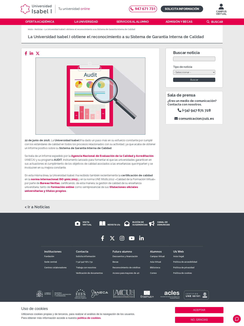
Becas (115, 262)
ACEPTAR (199, 310)
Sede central (50, 262)
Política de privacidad (183, 267)
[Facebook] (27, 53)
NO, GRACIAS (199, 319)
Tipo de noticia (182, 66)
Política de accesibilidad (185, 262)
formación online (62, 187)
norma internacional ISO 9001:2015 (54, 179)
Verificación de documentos (89, 273)
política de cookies (89, 318)
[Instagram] (122, 238)
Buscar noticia (186, 52)
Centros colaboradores (55, 267)
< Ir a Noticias (37, 207)
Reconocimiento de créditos (126, 267)
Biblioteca (155, 267)
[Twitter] (39, 53)
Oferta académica (39, 21)
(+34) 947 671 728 (194, 110)
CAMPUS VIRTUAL (221, 10)
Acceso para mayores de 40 (126, 273)
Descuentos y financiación (125, 256)
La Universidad (86, 21)
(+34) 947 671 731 (84, 262)
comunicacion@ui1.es (194, 118)
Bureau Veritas (50, 183)
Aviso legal (178, 256)
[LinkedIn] (32, 53)
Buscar (217, 22)
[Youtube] (132, 238)
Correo (153, 273)
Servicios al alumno (132, 21)
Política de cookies (182, 273)
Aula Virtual (155, 262)
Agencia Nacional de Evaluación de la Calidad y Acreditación (112, 155)
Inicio (30, 29)
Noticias (39, 29)
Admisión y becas (179, 21)
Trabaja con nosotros (86, 267)
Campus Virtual (157, 256)
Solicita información (182, 9)
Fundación (49, 256)
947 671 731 (143, 9)
